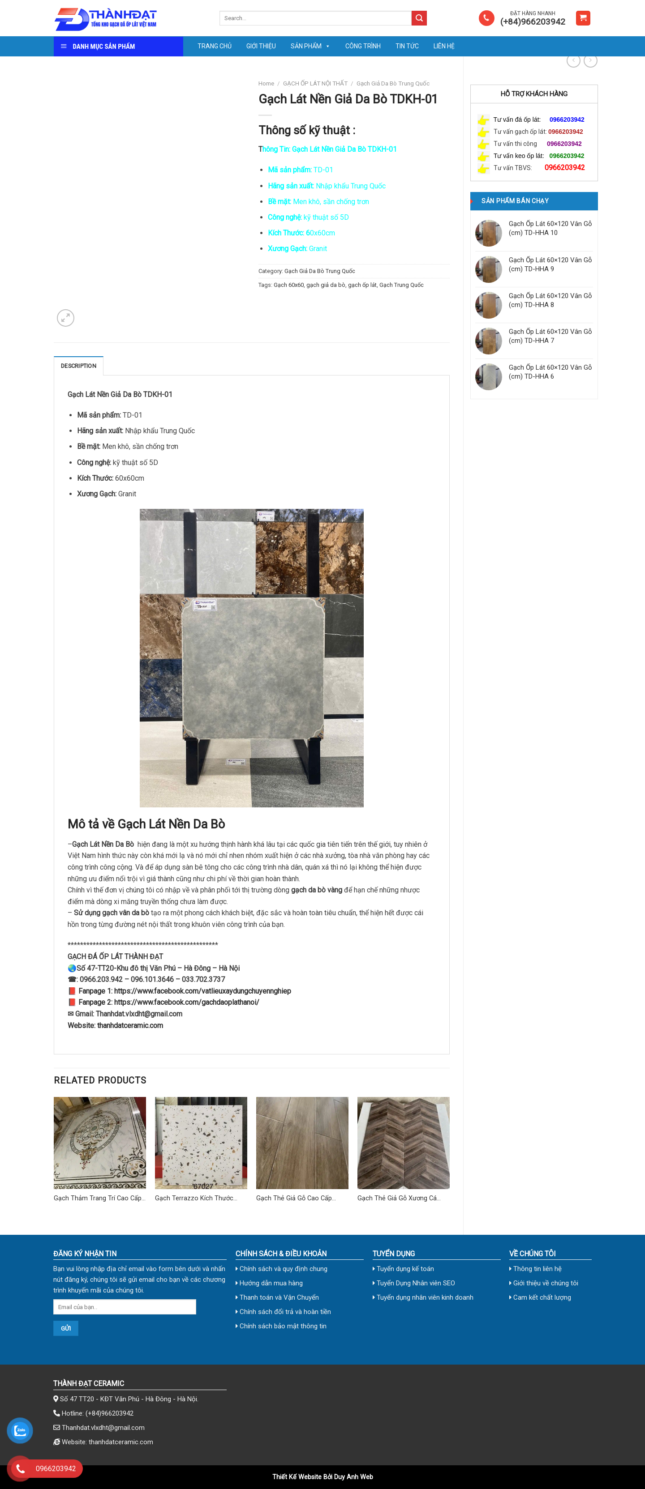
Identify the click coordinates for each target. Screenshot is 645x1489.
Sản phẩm (311, 46)
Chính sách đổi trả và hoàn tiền (283, 1312)
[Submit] (419, 18)
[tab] (78, 365)
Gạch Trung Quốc (401, 285)
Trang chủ (215, 46)
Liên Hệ (444, 46)
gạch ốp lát (362, 285)
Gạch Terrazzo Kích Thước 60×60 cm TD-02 (194, 1199)
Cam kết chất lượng (540, 1297)
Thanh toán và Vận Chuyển (277, 1297)
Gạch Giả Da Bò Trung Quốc (393, 83)
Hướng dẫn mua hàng (269, 1283)
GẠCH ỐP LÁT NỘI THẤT (315, 83)
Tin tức (407, 46)
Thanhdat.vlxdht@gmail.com (103, 1428)
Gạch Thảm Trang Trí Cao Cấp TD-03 (98, 1199)
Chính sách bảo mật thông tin (281, 1326)
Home (266, 83)
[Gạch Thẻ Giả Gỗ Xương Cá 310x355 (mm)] (403, 1143)
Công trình (363, 46)
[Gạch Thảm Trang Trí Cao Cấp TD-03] (100, 1143)
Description (78, 366)
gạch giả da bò (325, 285)
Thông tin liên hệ (535, 1269)
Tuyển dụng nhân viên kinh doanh (423, 1297)
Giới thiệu (261, 46)
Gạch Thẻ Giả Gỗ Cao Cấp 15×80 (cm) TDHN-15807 (294, 1199)
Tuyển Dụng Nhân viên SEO (414, 1283)
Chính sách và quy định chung (281, 1269)
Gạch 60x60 (289, 285)
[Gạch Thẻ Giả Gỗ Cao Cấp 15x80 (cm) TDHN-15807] (302, 1143)
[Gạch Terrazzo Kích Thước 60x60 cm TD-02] (201, 1143)
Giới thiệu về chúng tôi (543, 1283)
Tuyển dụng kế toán (403, 1269)
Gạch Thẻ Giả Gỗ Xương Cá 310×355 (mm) (397, 1199)
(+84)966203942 (109, 1413)
